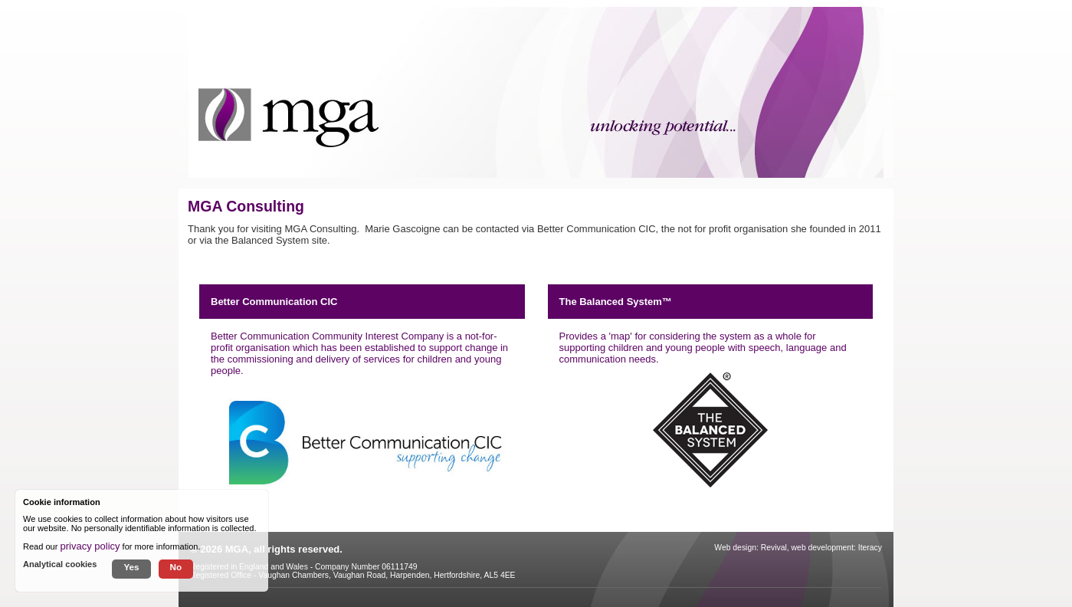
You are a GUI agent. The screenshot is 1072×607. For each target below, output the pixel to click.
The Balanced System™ (615, 301)
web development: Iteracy (837, 547)
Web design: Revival (750, 547)
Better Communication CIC (274, 301)
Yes (131, 567)
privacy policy (90, 546)
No (176, 567)
